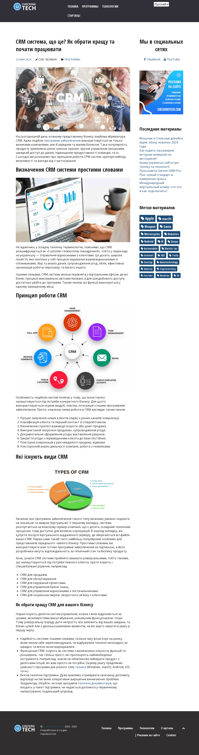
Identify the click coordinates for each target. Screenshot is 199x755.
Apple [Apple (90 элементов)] (149, 218)
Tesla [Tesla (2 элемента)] (175, 255)
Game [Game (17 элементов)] (167, 226)
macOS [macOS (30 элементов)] (166, 218)
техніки (80, 667)
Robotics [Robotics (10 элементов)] (173, 234)
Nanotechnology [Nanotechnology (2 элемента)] (169, 262)
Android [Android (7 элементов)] (148, 241)
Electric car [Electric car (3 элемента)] (171, 248)
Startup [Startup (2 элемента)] (148, 262)
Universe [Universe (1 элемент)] (148, 269)
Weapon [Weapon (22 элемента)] (150, 226)
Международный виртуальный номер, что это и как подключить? (160, 187)
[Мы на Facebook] (152, 59)
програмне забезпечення (62, 140)
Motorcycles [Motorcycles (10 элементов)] (152, 234)
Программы (125, 728)
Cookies (171, 735)
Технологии (147, 728)
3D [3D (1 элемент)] (178, 275)
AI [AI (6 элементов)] (162, 241)
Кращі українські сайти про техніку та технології (159, 165)
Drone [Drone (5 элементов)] (174, 241)
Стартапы (167, 728)
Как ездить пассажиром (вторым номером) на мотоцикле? (156, 154)
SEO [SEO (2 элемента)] (163, 255)
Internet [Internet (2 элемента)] (148, 255)
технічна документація (94, 683)
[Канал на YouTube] (172, 59)
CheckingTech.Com (54, 726)
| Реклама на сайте (147, 735)
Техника (106, 728)
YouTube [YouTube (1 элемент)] (148, 275)
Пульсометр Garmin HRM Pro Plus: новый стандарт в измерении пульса (160, 175)
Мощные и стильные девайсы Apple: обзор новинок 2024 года (161, 142)
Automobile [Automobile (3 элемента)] (150, 248)
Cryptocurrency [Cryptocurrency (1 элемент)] (168, 269)
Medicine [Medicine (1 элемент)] (164, 275)
